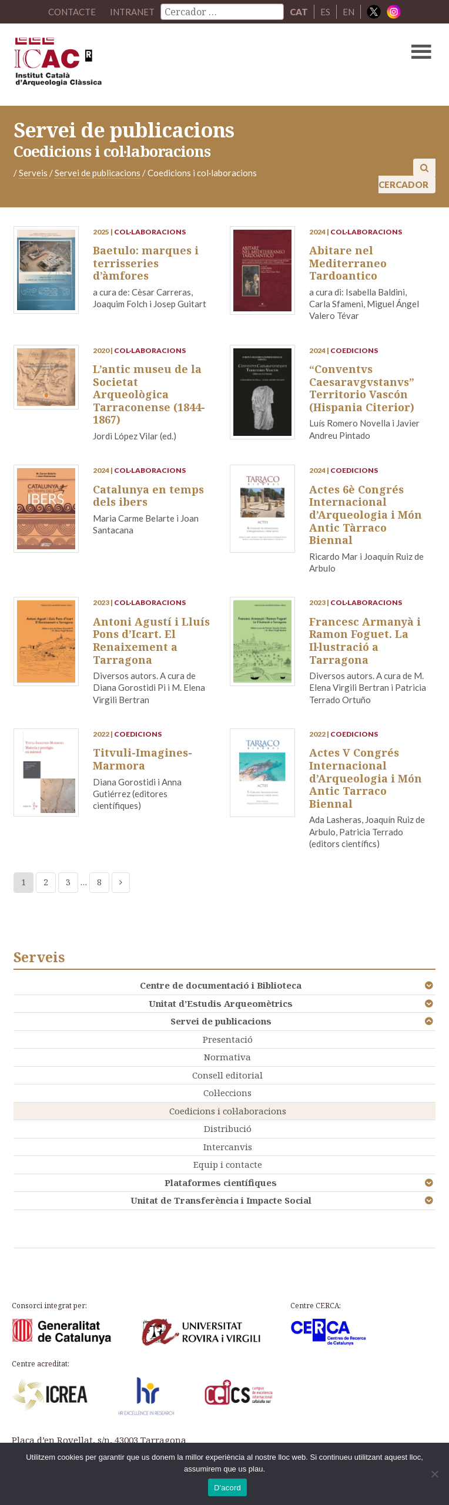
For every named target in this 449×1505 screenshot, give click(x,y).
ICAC (180, 65)
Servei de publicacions (221, 1021)
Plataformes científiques (221, 1182)
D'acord (227, 1487)
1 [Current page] (23, 882)
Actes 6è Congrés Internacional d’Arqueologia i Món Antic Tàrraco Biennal (365, 514)
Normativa (227, 1057)
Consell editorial (227, 1075)
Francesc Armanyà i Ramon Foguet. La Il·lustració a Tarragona (365, 640)
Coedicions (354, 350)
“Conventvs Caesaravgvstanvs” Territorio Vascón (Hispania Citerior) (361, 388)
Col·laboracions (150, 231)
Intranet (132, 11)
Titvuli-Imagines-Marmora (142, 758)
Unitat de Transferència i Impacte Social (220, 1200)
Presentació (228, 1039)
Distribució (228, 1128)
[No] (434, 1474)
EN (348, 11)
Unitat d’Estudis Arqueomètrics (221, 1003)
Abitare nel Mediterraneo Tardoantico (348, 263)
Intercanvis (227, 1147)
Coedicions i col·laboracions (227, 1111)
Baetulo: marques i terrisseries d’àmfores (146, 263)
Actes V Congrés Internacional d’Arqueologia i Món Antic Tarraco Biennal (365, 777)
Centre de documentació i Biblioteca (220, 985)
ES (325, 11)
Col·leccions (227, 1092)
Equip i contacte (227, 1164)
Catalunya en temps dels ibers (148, 495)
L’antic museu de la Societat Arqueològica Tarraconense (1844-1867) (149, 394)
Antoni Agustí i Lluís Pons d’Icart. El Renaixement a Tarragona (151, 640)
